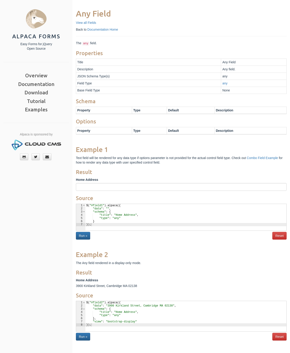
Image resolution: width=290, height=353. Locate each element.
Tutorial (36, 101)
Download (36, 92)
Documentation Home (102, 29)
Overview (36, 75)
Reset (279, 236)
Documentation (36, 84)
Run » (83, 236)
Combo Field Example (262, 158)
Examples (36, 109)
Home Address (87, 179)
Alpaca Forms (36, 36)
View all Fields (86, 23)
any (224, 83)
